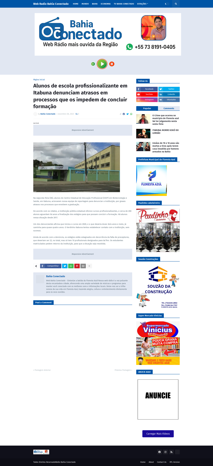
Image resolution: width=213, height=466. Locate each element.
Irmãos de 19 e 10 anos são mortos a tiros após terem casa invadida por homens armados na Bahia (165, 147)
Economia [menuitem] (106, 4)
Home (142, 462)
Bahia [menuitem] (95, 4)
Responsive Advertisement (83, 130)
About (151, 462)
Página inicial (39, 80)
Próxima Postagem (123, 370)
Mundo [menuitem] (85, 4)
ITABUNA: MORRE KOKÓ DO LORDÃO (165, 131)
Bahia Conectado (55, 276)
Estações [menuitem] (141, 4)
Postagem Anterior (43, 370)
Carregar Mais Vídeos (158, 433)
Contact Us (161, 462)
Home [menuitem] (75, 4)
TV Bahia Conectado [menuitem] (124, 4)
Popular (147, 108)
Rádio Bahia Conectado (65, 462)
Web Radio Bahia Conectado (51, 3)
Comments (169, 108)
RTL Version (175, 462)
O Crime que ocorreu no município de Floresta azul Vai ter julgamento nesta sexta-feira (165, 119)
